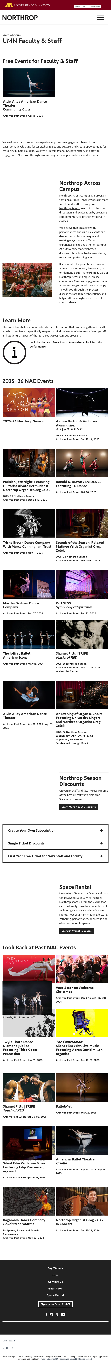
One (6, 1341)
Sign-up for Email (55, 1304)
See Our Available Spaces (77, 931)
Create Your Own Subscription (32, 830)
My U (7, 1348)
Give (55, 1275)
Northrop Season (69, 208)
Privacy (49, 1359)
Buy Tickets (55, 1268)
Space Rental (55, 1295)
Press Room (56, 1288)
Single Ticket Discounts (26, 843)
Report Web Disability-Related (76, 1359)
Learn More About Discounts (79, 807)
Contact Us (55, 1282)
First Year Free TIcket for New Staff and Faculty (45, 856)
